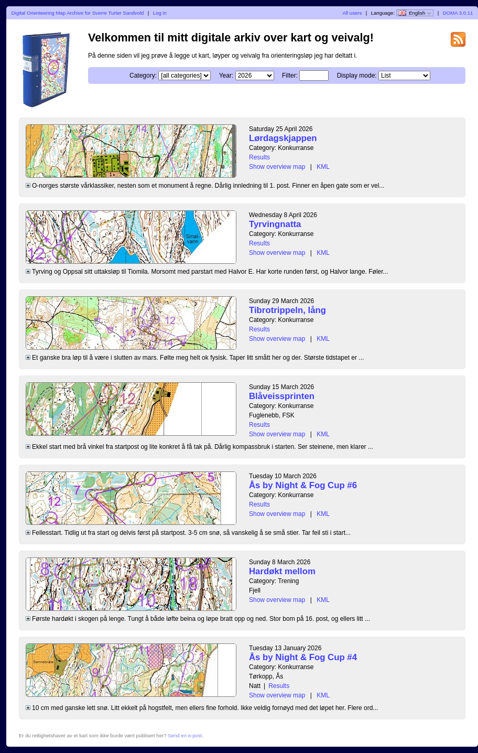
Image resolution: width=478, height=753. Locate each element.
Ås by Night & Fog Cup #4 (303, 657)
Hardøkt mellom (282, 571)
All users (352, 13)
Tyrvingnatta (275, 224)
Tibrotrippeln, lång (287, 310)
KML (323, 166)
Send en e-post (185, 735)
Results (259, 157)
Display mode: (357, 75)
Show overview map (277, 166)
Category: (143, 75)
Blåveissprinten (281, 396)
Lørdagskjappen (283, 138)
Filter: (290, 75)
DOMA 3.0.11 (458, 13)
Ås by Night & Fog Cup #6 (303, 485)
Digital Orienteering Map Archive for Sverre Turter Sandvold (78, 13)
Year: (226, 75)
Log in (160, 13)
